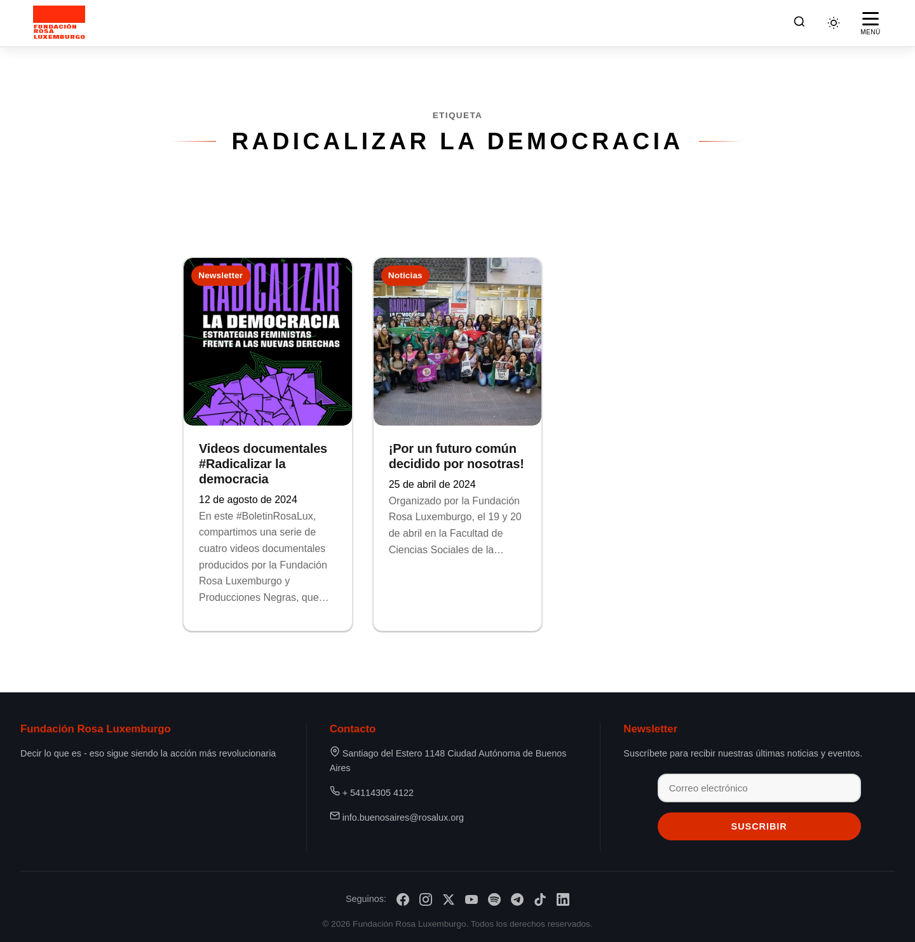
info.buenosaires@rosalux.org (403, 817)
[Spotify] (494, 899)
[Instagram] (425, 899)
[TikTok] (540, 899)
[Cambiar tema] (833, 23)
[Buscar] (799, 23)
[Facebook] (402, 899)
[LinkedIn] (563, 899)
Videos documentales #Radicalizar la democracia (263, 463)
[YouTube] (471, 899)
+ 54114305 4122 (378, 793)
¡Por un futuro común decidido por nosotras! (456, 456)
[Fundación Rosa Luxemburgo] (61, 23)
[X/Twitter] (448, 899)
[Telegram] (517, 899)
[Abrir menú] (870, 23)
